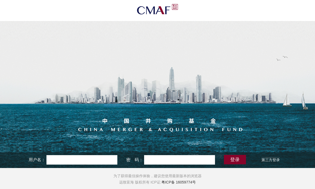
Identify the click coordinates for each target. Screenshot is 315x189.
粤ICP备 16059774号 (178, 182)
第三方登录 (270, 160)
